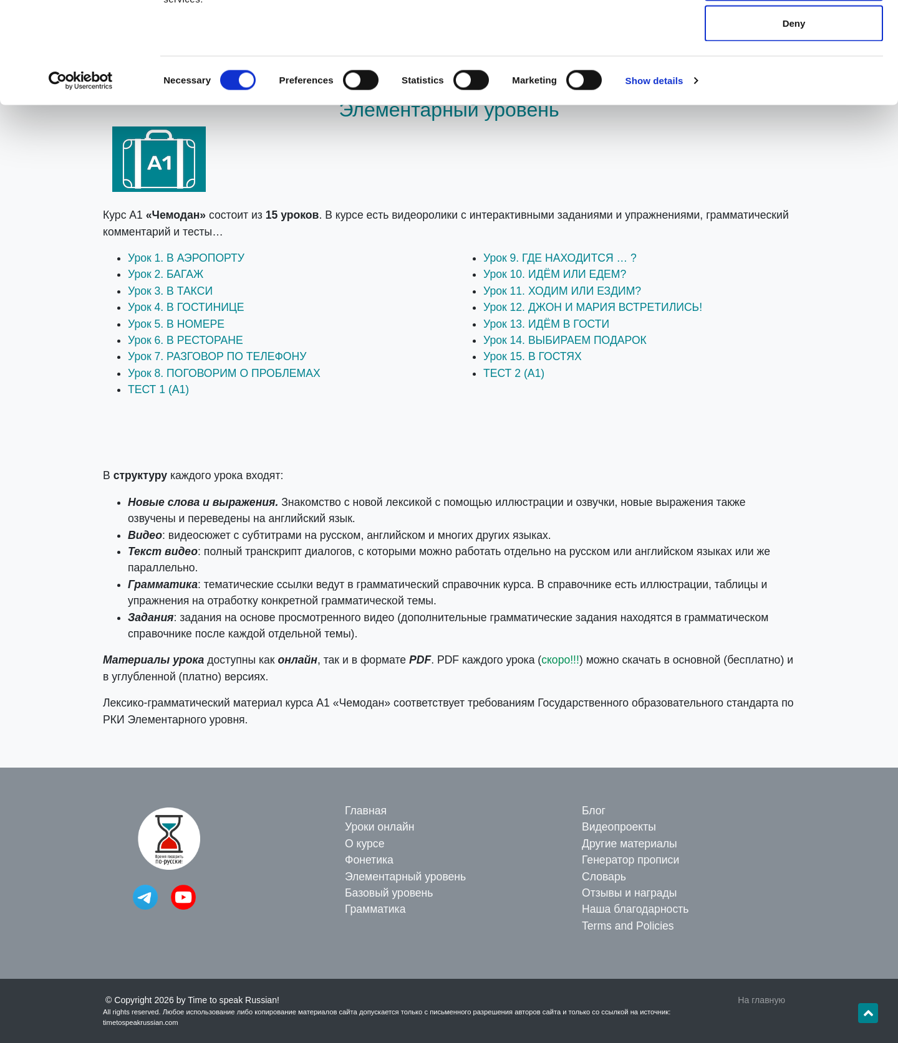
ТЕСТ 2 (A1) (513, 373)
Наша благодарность (635, 909)
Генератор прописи (630, 860)
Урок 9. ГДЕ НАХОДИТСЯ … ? (560, 258)
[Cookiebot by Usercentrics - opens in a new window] (80, 172)
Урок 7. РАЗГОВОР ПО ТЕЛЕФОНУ (217, 356)
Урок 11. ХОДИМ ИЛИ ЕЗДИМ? (562, 291)
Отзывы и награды (629, 893)
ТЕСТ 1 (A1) (158, 389)
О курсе (364, 843)
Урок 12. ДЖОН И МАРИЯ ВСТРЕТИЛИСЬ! (592, 307)
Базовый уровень (389, 893)
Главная (366, 810)
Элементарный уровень (405, 876)
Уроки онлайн (379, 827)
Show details (654, 171)
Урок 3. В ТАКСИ (170, 291)
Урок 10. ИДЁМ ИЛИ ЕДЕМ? (554, 274)
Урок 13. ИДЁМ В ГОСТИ (546, 324)
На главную (761, 1000)
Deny (794, 114)
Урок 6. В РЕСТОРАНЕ (185, 340)
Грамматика (375, 909)
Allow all (794, 32)
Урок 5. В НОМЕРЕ (176, 324)
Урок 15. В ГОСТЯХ (532, 356)
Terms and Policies (628, 926)
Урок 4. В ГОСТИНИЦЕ (186, 307)
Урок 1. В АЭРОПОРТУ (186, 258)
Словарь (604, 876)
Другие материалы (629, 843)
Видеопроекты (619, 827)
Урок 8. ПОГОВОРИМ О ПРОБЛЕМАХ (224, 373)
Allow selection (794, 74)
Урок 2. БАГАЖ (165, 274)
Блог (594, 810)
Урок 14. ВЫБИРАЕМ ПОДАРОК (565, 340)
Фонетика (369, 860)
